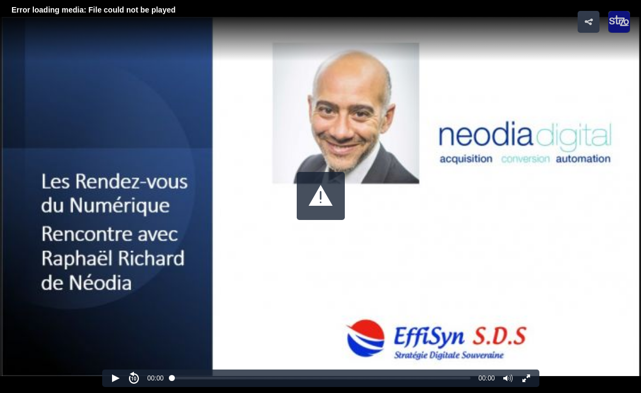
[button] (321, 196)
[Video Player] (320, 196)
